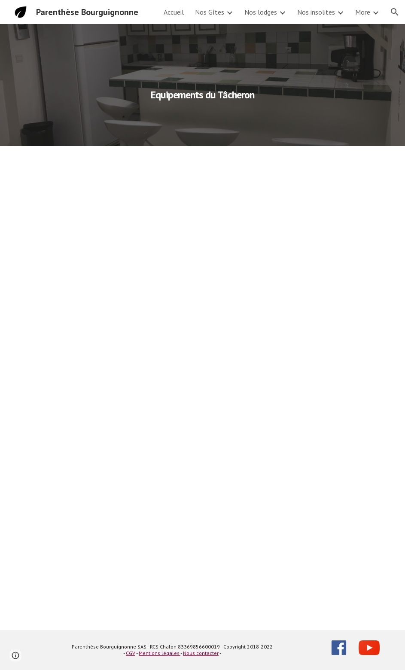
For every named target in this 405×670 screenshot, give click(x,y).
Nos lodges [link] (260, 12)
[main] (203, 85)
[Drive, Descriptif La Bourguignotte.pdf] (202, 388)
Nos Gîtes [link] (209, 12)
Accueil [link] (174, 12)
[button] (394, 12)
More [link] (362, 12)
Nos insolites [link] (316, 12)
